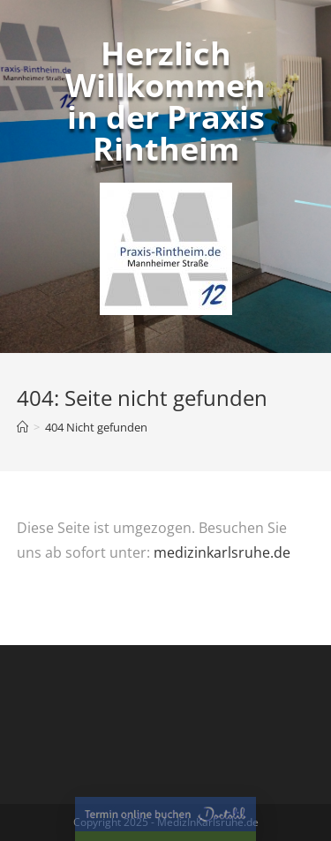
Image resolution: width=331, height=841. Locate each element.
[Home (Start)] (22, 427)
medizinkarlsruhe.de (222, 552)
